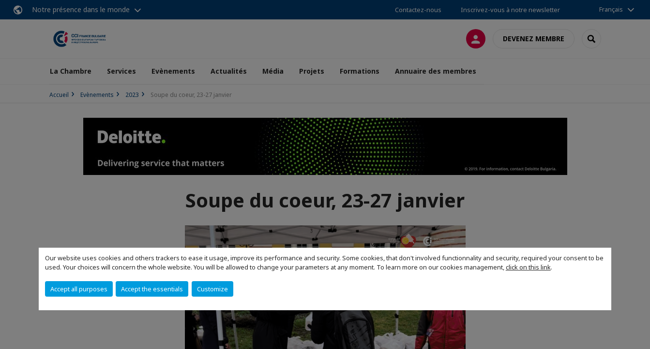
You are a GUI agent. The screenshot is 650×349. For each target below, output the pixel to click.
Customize (212, 289)
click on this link (528, 267)
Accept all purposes (78, 289)
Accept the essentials (152, 289)
